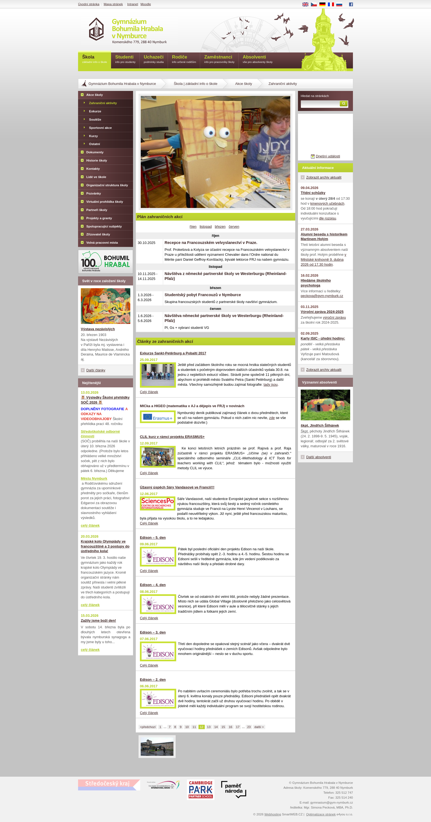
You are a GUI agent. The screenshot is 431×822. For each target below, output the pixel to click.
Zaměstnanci (219, 59)
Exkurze (95, 111)
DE (324, 4)
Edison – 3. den (153, 632)
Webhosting (272, 814)
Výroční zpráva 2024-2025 (322, 312)
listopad (206, 226)
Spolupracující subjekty (104, 226)
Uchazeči (154, 59)
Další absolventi (318, 457)
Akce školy (243, 84)
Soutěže (95, 119)
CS (316, 4)
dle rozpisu (327, 218)
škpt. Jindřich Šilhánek (320, 425)
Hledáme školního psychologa (316, 282)
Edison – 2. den (153, 679)
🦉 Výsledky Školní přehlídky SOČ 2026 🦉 (105, 399)
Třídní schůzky (313, 193)
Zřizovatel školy (98, 234)
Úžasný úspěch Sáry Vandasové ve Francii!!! (177, 487)
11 (194, 727)
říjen (193, 226)
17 (238, 727)
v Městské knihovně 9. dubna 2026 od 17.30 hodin (323, 259)
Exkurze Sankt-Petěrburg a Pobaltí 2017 (173, 353)
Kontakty (93, 168)
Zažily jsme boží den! (98, 620)
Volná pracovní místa (102, 242)
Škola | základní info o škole (195, 84)
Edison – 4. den (153, 585)
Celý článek (149, 392)
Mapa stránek (113, 4)
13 (209, 727)
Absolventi (258, 59)
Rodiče (184, 59)
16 (230, 727)
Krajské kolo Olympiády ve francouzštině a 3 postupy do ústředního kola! (105, 546)
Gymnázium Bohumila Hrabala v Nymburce (122, 84)
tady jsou (271, 384)
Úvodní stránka (88, 4)
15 (223, 727)
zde (272, 418)
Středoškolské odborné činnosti (100, 433)
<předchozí (148, 727)
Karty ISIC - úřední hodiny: (323, 338)
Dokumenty (95, 152)
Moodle (145, 4)
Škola (94, 59)
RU (341, 4)
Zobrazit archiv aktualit (323, 177)
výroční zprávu (334, 317)
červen (234, 226)
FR (333, 4)
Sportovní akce (100, 127)
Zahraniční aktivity (103, 103)
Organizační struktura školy (107, 185)
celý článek (90, 525)
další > (259, 727)
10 (187, 727)
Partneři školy (96, 210)
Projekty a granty (99, 218)
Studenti (125, 59)
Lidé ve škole (96, 177)
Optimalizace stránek (321, 814)
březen (220, 226)
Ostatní (94, 144)
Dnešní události (328, 156)
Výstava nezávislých (98, 329)
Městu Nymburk (94, 478)
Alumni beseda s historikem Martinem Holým (324, 236)
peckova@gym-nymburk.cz (322, 296)
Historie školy (96, 160)
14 (216, 727)
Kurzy (93, 136)
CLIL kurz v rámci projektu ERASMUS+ (172, 437)
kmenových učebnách (327, 203)
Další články (95, 370)
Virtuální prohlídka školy (104, 201)
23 (249, 727)
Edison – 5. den (153, 537)
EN (307, 4)
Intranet (132, 4)
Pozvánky (93, 193)
